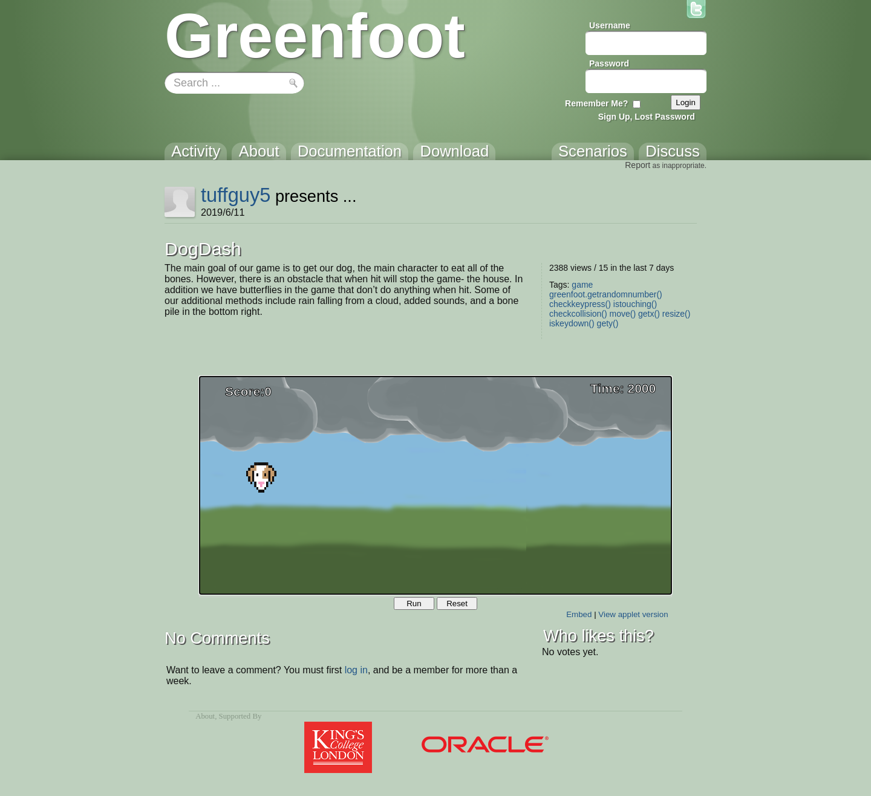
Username (609, 25)
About (205, 716)
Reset (457, 603)
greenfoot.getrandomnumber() (605, 294)
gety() (608, 323)
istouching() (635, 304)
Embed (579, 614)
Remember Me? (596, 103)
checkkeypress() (580, 304)
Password (609, 63)
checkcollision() (578, 314)
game (582, 285)
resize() (676, 314)
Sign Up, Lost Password (646, 116)
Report (637, 165)
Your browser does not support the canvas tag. (435, 485)
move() (623, 314)
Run (413, 603)
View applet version (633, 614)
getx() (649, 314)
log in (356, 670)
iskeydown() (572, 323)
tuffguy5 (236, 195)
